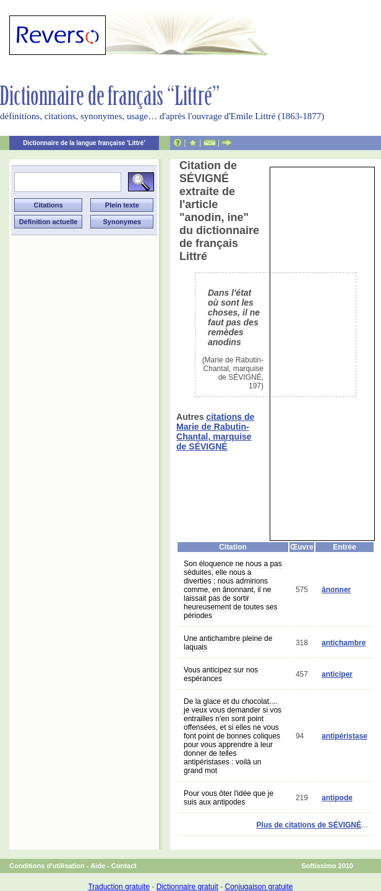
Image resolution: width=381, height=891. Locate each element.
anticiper (337, 674)
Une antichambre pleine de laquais (228, 642)
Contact (124, 865)
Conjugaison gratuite (259, 886)
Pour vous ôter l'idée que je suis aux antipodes (228, 797)
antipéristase (344, 736)
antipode (337, 797)
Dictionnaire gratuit (187, 886)
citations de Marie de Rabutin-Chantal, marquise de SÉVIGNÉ (215, 431)
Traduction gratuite (119, 886)
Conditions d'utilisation (47, 865)
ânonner (336, 589)
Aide (97, 865)
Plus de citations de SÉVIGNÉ (309, 825)
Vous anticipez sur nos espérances (221, 674)
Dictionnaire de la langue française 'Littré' (84, 143)
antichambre (344, 642)
